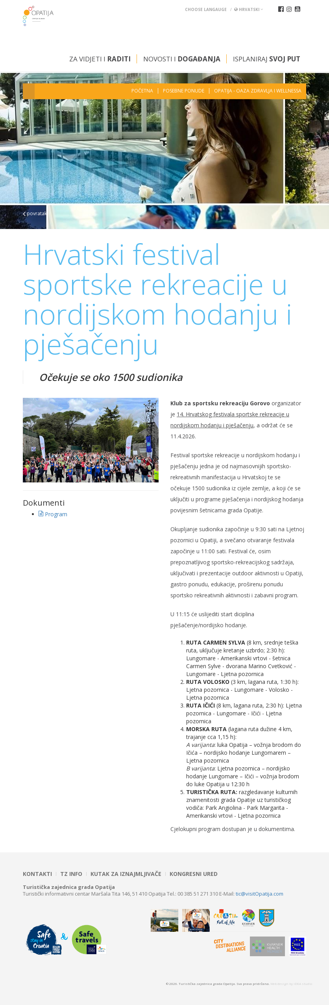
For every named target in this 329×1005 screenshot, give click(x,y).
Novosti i (181, 58)
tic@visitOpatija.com (259, 893)
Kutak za (126, 874)
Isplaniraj (266, 58)
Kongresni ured (194, 874)
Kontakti (37, 874)
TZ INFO (71, 874)
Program (53, 514)
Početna (142, 91)
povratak (35, 213)
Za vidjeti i (100, 58)
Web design (279, 983)
